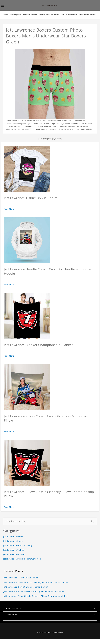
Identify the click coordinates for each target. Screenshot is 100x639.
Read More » (10, 209)
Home (5, 15)
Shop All (12, 15)
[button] (4, 5)
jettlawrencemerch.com (53, 632)
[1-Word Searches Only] (46, 521)
